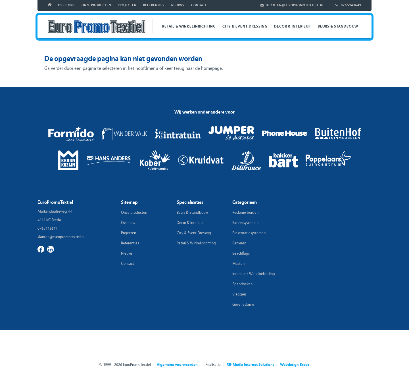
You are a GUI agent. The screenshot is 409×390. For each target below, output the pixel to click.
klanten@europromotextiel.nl (295, 5)
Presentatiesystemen (249, 233)
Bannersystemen (245, 223)
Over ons (66, 5)
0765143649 (351, 5)
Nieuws (177, 5)
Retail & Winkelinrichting (189, 26)
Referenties (153, 5)
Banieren (239, 243)
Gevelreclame (243, 304)
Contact (199, 5)
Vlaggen (239, 294)
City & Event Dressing (244, 26)
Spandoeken (242, 284)
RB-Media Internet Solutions (250, 364)
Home (51, 5)
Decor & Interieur (292, 26)
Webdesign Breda (295, 364)
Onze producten (96, 5)
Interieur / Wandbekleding (253, 274)
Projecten (127, 5)
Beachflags (241, 253)
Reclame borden (245, 212)
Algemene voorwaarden (177, 364)
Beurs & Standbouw (338, 26)
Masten (238, 263)
